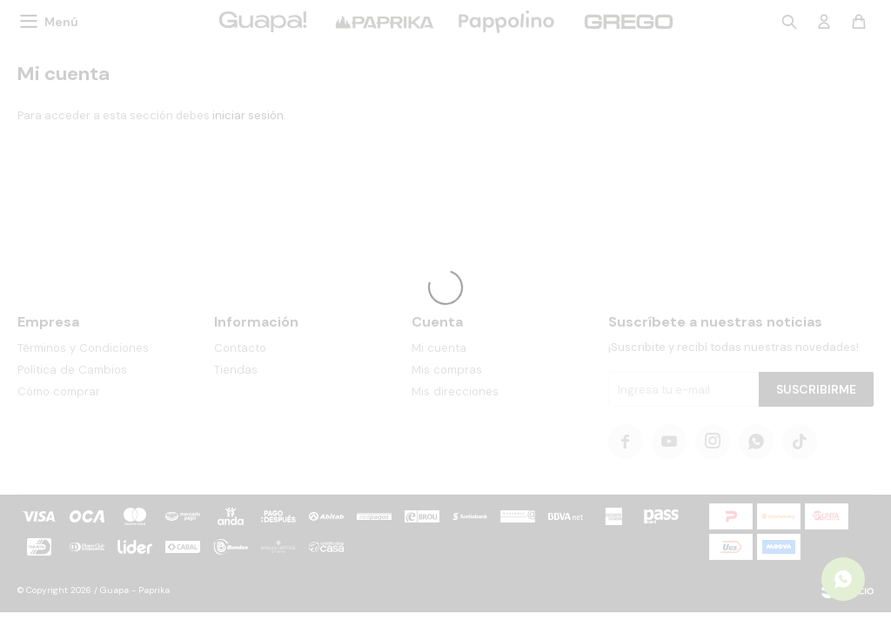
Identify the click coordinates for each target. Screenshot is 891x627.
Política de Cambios (72, 369)
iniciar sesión (248, 115)
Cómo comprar (58, 391)
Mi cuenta (439, 347)
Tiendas (236, 369)
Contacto (240, 347)
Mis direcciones (455, 391)
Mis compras (447, 369)
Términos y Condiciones (83, 347)
